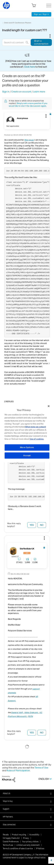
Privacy (26, 838)
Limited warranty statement (28, 845)
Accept (27, 455)
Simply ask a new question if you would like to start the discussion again (28, 104)
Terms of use (8, 845)
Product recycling (19, 834)
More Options (27, 447)
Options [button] (51, 36)
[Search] (16, 42)
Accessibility (34, 834)
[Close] (49, 406)
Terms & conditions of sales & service (18, 848)
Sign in (5, 91)
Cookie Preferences (11, 841)
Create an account (21, 91)
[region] (27, 433)
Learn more (39, 91)
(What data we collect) (35, 427)
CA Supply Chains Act (11, 838)
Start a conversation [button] (41, 42)
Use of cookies (37, 439)
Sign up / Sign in (41, 14)
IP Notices (40, 848)
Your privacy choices (30, 841)
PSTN (30, 716)
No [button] (41, 525)
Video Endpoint (31, 712)
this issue (29, 140)
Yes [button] (32, 525)
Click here (29, 66)
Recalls (6, 834)
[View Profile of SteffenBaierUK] (27, 549)
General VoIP (17, 712)
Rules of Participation (18, 770)
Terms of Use (41, 767)
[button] (45, 115)
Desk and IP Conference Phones (17, 23)
